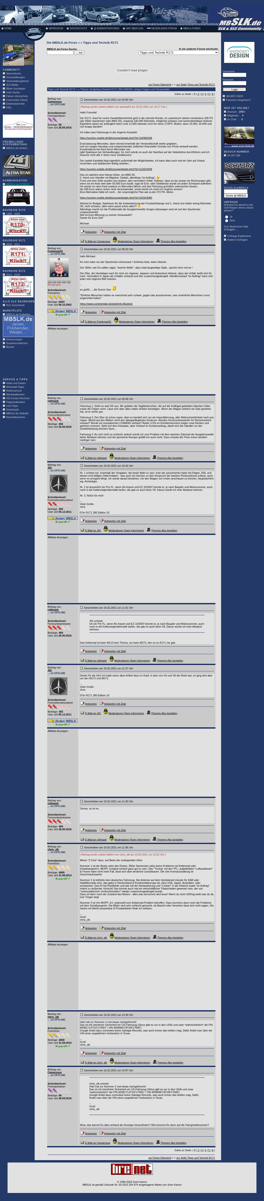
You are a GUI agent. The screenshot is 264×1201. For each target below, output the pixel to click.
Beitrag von (54, 98)
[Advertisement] (17, 364)
